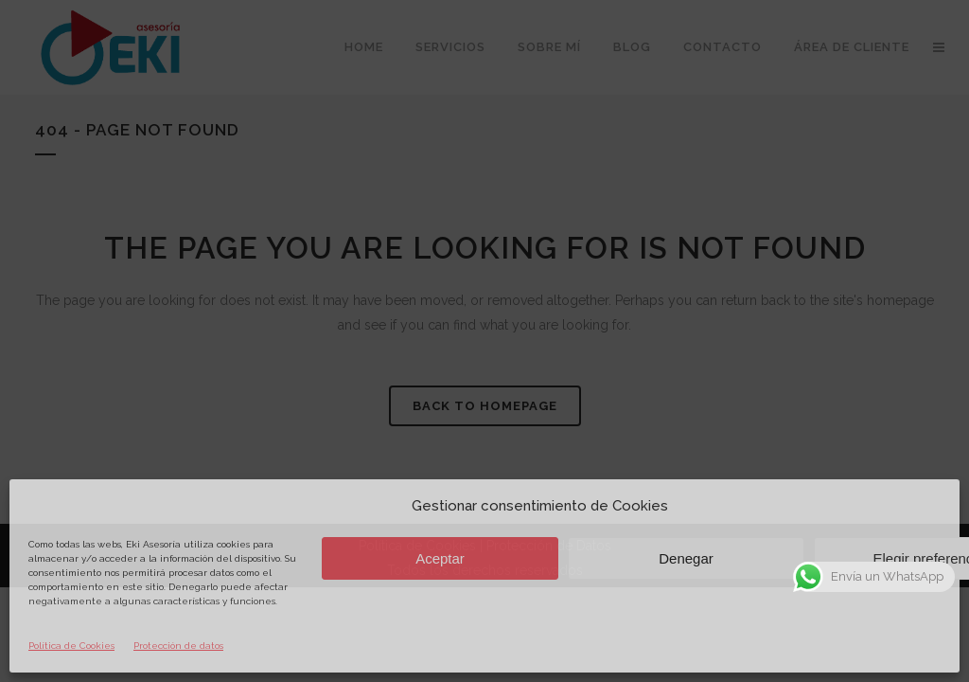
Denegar (686, 558)
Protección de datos (178, 645)
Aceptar (440, 558)
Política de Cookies (71, 645)
